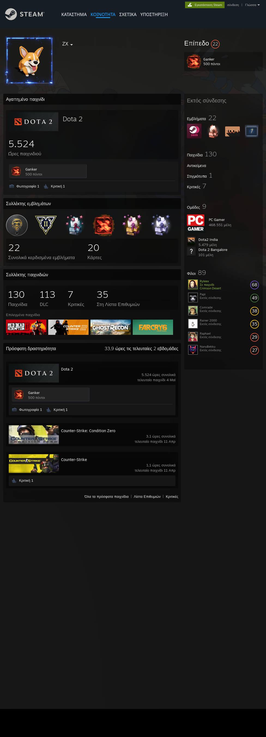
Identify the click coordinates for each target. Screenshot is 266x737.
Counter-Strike (74, 459)
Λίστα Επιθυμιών (147, 496)
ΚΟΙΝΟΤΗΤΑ (103, 14)
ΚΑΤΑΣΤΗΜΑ (74, 14)
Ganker (31, 169)
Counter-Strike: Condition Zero (88, 430)
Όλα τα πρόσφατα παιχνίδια (106, 496)
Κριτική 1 (58, 186)
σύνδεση (233, 5)
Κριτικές (172, 496)
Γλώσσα (250, 5)
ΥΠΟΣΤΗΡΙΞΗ (154, 14)
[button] (223, 43)
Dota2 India (208, 239)
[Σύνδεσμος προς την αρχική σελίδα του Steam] (29, 18)
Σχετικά (128, 14)
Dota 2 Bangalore (212, 249)
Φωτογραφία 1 (27, 186)
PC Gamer (217, 219)
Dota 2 (73, 119)
